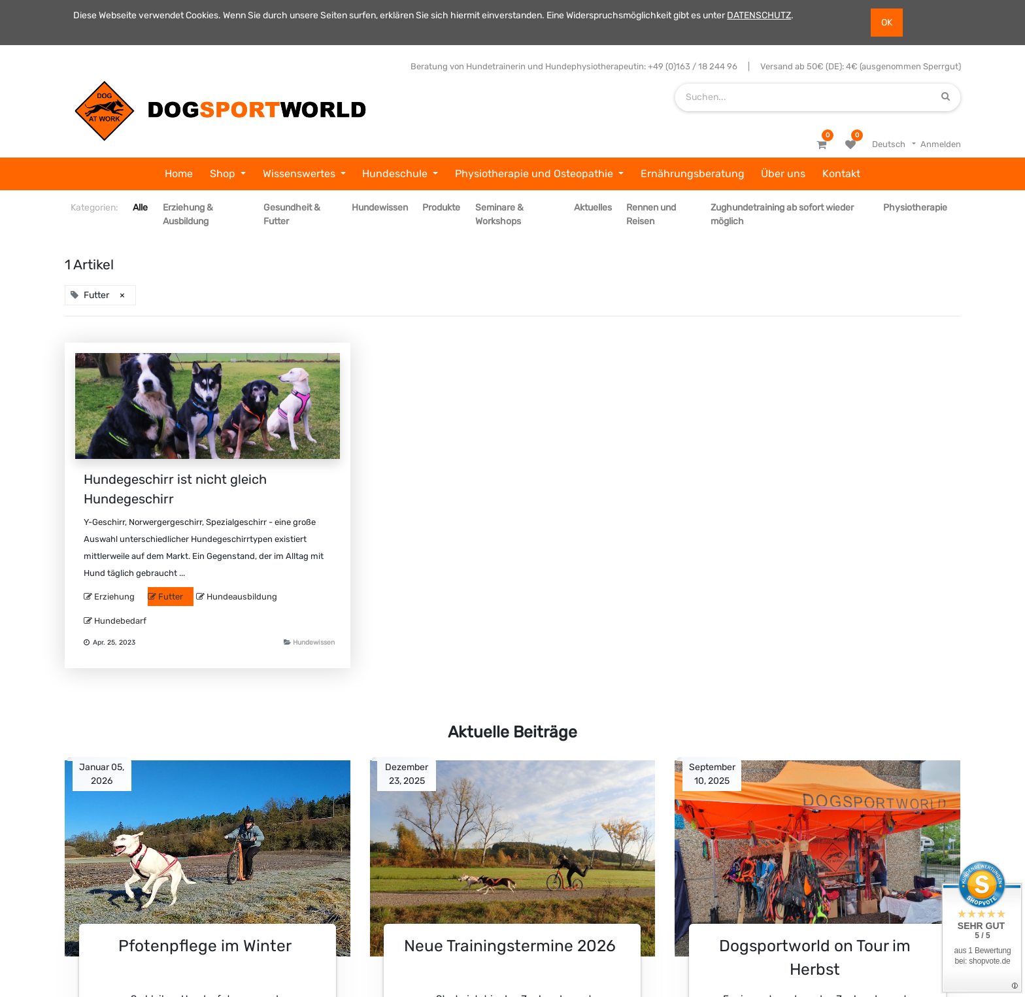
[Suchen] (945, 97)
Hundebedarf (120, 621)
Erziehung (114, 596)
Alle (140, 207)
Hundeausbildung (242, 596)
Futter (170, 596)
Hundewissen (314, 642)
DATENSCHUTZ (759, 15)
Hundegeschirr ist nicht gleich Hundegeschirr (175, 489)
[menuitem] (178, 174)
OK (886, 22)
